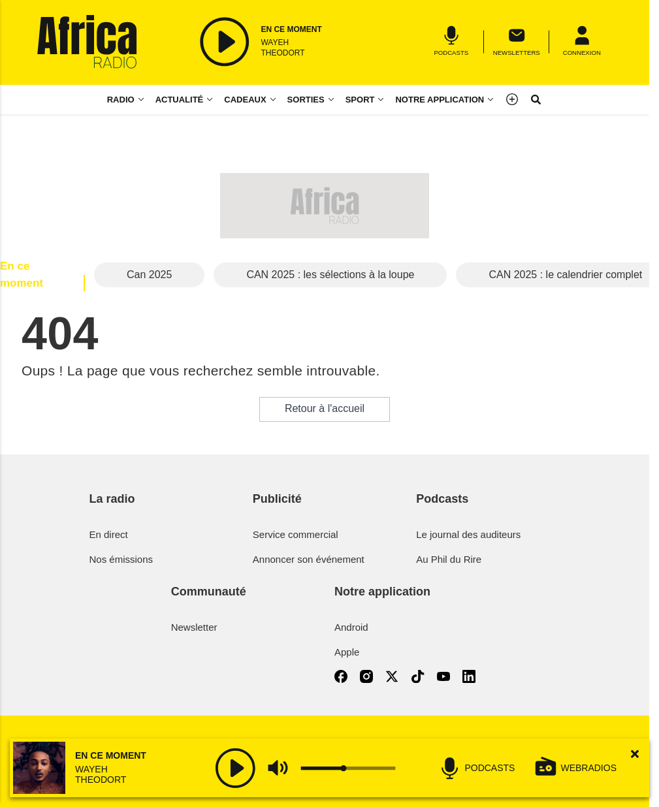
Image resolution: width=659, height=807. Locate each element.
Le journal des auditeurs (468, 534)
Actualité (179, 99)
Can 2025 (149, 274)
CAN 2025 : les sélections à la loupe (330, 274)
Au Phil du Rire (448, 559)
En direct (108, 534)
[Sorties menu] (311, 99)
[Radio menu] (126, 99)
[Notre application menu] (445, 99)
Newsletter (194, 627)
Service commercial (295, 534)
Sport (360, 99)
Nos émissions (121, 559)
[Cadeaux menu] (250, 99)
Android (351, 627)
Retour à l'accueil (324, 408)
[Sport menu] (383, 99)
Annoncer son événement (308, 559)
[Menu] (582, 41)
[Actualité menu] (212, 99)
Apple (346, 651)
